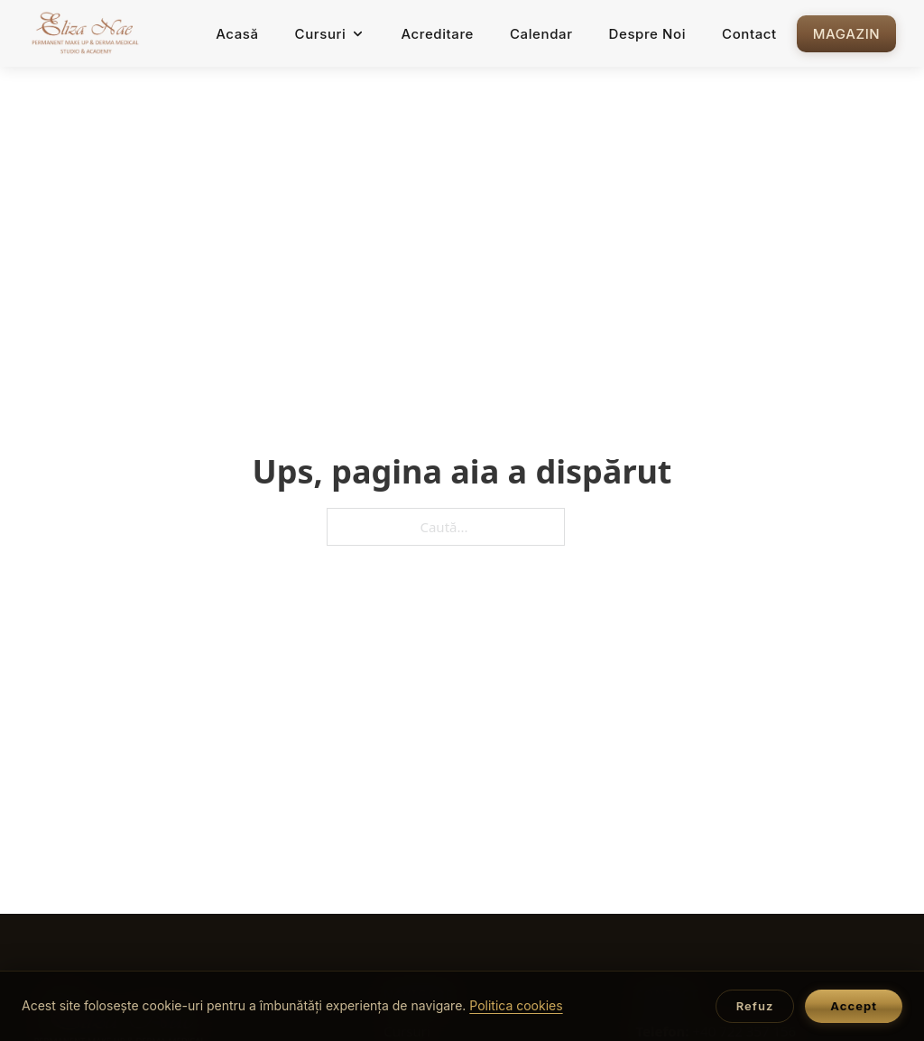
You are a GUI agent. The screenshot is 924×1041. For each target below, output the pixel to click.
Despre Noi (648, 33)
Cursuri (330, 33)
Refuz (755, 1006)
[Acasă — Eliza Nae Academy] (85, 33)
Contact (749, 33)
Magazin (846, 33)
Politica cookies (515, 1005)
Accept (853, 1006)
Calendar (541, 33)
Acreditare (437, 33)
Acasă (237, 33)
